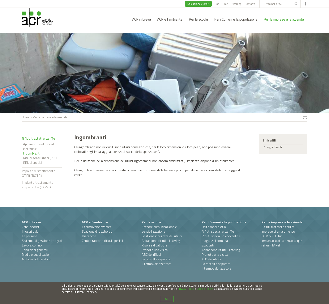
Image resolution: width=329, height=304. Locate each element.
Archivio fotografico (36, 259)
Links (225, 4)
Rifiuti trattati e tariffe (38, 138)
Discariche (89, 236)
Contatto (250, 4)
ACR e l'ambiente (170, 19)
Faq (217, 4)
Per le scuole (198, 19)
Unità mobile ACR (214, 226)
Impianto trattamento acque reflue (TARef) (38, 185)
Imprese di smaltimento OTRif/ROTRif (38, 173)
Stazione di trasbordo (97, 231)
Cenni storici (30, 226)
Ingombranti (31, 153)
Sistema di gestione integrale (42, 240)
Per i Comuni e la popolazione (235, 19)
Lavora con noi (32, 245)
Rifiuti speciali (33, 162)
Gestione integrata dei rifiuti (162, 236)
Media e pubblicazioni (36, 254)
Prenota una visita (155, 250)
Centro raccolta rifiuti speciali (102, 240)
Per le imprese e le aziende (284, 19)
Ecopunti (208, 245)
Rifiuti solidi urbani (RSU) (40, 158)
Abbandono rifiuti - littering (161, 240)
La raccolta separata (156, 259)
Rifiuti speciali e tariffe (218, 231)
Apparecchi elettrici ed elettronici (38, 146)
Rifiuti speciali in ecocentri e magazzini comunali (221, 238)
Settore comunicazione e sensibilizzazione (159, 229)
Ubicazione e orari (198, 4)
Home (25, 117)
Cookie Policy (205, 289)
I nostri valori (31, 231)
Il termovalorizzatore (97, 226)
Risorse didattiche (154, 245)
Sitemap (237, 4)
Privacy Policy (186, 289)
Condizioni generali (35, 250)
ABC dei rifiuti (151, 254)
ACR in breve (141, 19)
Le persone (29, 236)
